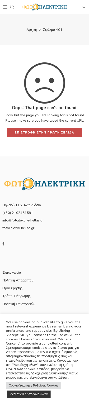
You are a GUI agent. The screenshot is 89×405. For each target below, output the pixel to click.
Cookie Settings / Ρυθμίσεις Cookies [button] (33, 385)
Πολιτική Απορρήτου (17, 280)
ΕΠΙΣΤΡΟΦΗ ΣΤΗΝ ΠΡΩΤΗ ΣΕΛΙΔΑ (44, 132)
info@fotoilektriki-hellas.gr (23, 220)
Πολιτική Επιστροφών (18, 304)
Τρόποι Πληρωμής (16, 296)
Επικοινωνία (11, 272)
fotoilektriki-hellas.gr (18, 228)
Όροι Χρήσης (12, 288)
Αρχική (32, 29)
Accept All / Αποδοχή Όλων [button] (29, 394)
